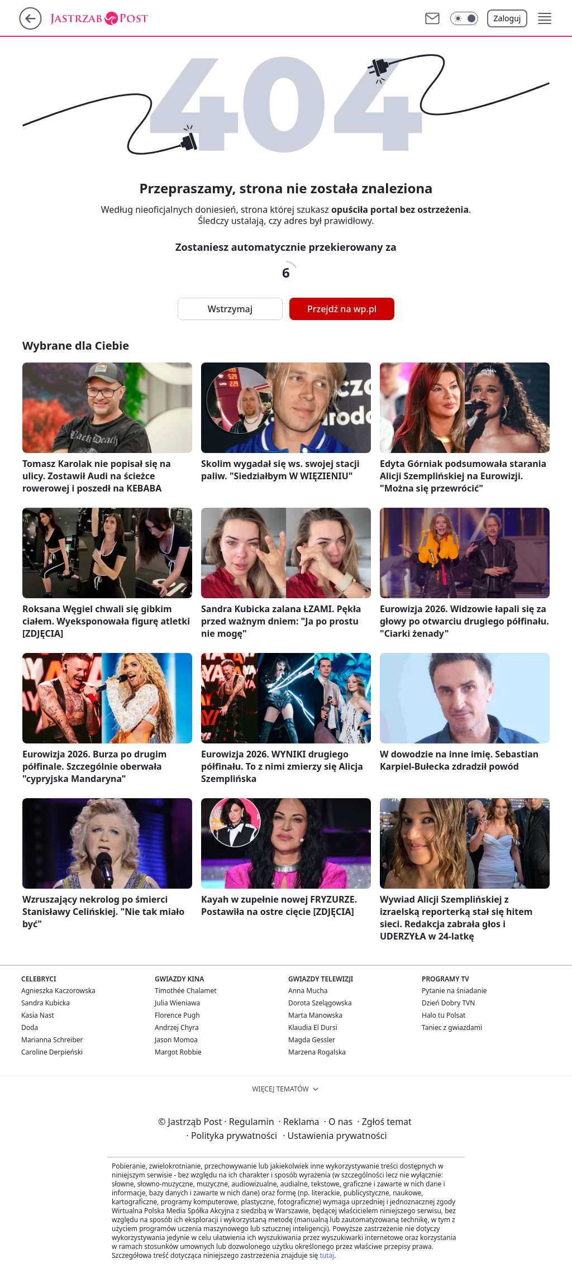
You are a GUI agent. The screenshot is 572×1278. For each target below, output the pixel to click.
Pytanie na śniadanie (454, 990)
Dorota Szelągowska (320, 1003)
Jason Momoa (176, 1040)
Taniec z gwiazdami (452, 1027)
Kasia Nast (37, 1015)
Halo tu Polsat (443, 1015)
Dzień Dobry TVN (448, 1003)
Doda (29, 1027)
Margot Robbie (178, 1052)
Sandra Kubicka (45, 1003)
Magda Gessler (311, 1040)
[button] (464, 18)
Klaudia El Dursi (312, 1027)
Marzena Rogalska (317, 1052)
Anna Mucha (308, 990)
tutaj (327, 1255)
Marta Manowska (315, 1015)
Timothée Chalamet (186, 990)
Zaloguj (507, 18)
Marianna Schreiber (52, 1040)
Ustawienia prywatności (335, 1135)
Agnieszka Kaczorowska (58, 990)
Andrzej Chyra (177, 1027)
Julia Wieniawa (177, 1003)
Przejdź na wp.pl (341, 309)
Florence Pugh (177, 1015)
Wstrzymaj (230, 309)
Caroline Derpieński (52, 1052)
